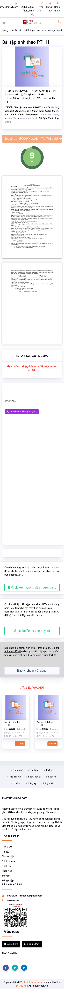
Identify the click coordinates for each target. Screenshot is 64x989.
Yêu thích (40, 7)
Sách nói (52, 776)
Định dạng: (40, 91)
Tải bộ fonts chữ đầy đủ (32, 630)
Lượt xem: (31, 98)
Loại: (12, 98)
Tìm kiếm (34, 770)
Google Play (32, 944)
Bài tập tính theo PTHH (25, 42)
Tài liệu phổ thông (24, 30)
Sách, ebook (34, 776)
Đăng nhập (57, 7)
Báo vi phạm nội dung (32, 670)
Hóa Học (40, 30)
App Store (11, 944)
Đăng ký (49, 7)
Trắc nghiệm (15, 776)
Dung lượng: (32, 94)
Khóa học (16, 783)
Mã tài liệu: (16, 91)
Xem (19, 743)
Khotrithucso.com (32, 982)
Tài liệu (49, 770)
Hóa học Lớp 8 (54, 30)
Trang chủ (7, 30)
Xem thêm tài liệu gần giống (22, 411)
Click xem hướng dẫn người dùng (32, 587)
